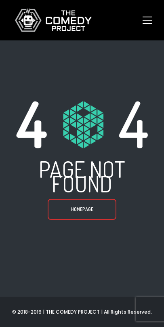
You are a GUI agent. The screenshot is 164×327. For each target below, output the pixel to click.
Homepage (82, 209)
